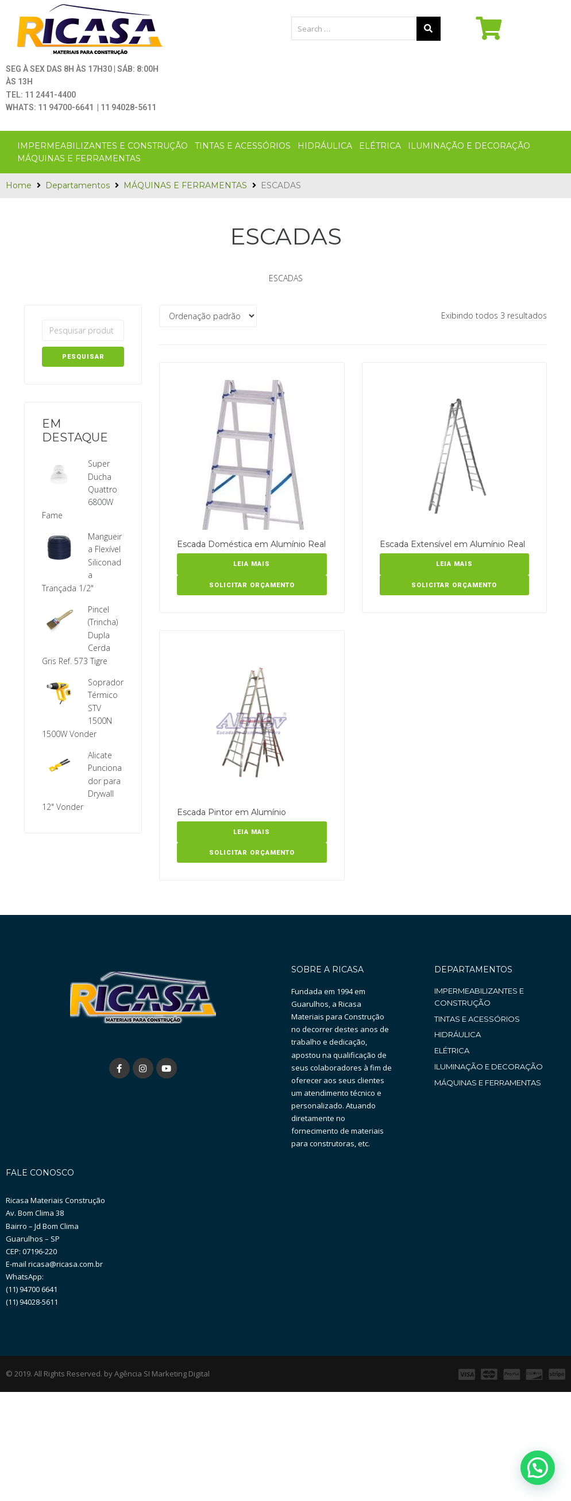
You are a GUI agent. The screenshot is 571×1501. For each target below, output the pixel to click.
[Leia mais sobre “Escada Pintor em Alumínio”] (252, 832)
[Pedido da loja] (208, 316)
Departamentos (77, 185)
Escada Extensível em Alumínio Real (452, 544)
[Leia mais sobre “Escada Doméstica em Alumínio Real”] (252, 564)
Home (19, 185)
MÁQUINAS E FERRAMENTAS (185, 185)
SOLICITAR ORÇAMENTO (252, 585)
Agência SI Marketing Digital (162, 1435)
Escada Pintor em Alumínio (231, 812)
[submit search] (428, 29)
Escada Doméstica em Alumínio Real (251, 544)
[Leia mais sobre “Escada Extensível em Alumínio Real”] (455, 564)
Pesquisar (83, 356)
